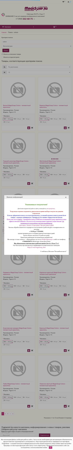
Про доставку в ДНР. (47, 225)
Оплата (28, 225)
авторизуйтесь (50, 208)
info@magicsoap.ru (47, 239)
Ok (50, 447)
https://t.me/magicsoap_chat (36, 247)
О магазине (35, 225)
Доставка (22, 225)
